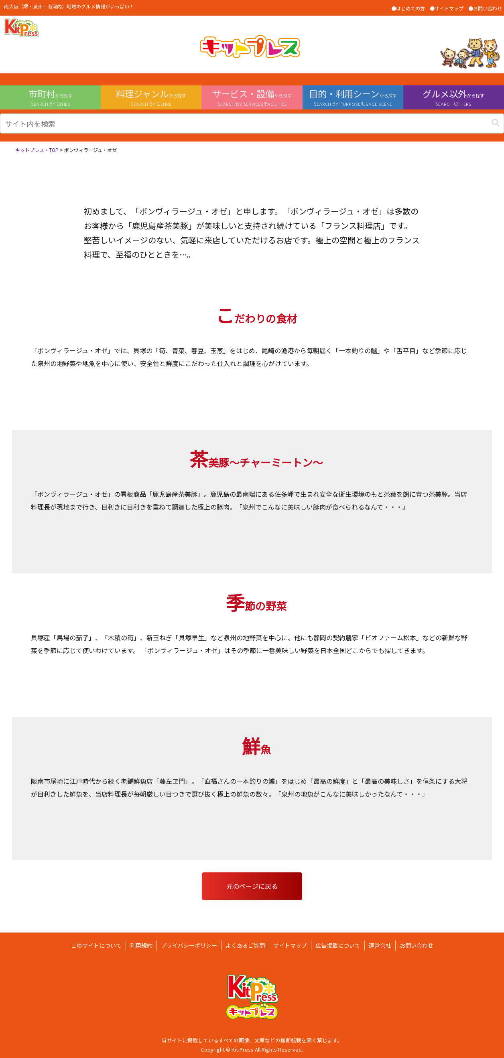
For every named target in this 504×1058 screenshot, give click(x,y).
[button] (495, 123)
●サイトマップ (446, 8)
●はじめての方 (408, 8)
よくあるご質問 (245, 945)
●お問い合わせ (485, 8)
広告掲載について (337, 945)
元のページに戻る (252, 886)
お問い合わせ (416, 945)
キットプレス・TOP (37, 149)
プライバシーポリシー (189, 945)
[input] (252, 123)
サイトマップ (290, 945)
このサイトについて (96, 945)
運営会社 (380, 945)
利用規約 (141, 945)
